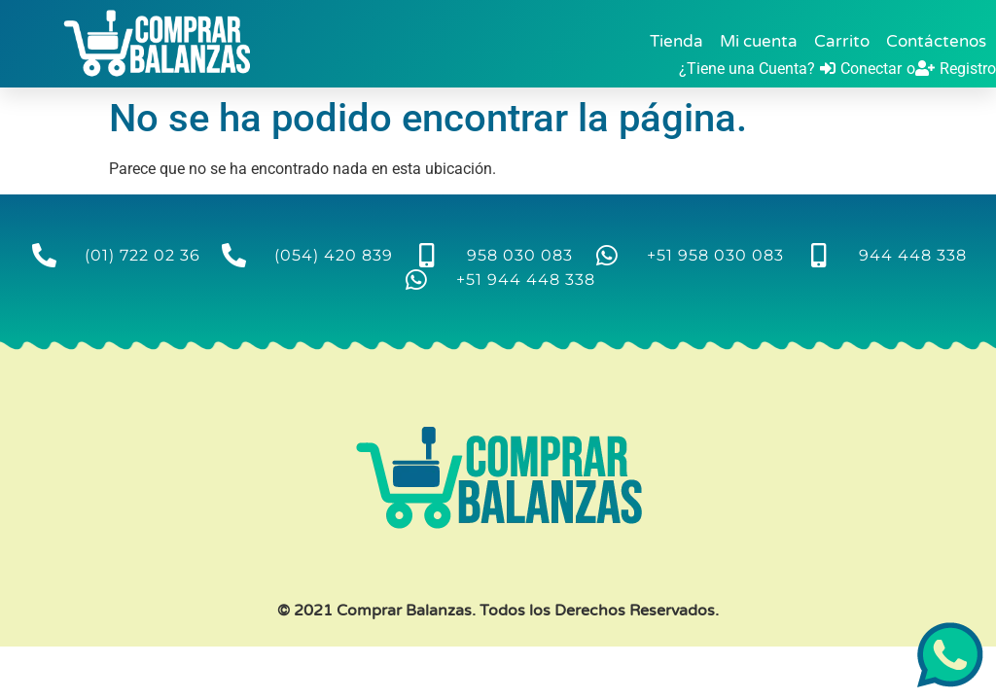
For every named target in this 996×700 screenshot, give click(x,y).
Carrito (842, 41)
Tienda (676, 41)
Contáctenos (936, 41)
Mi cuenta (759, 41)
